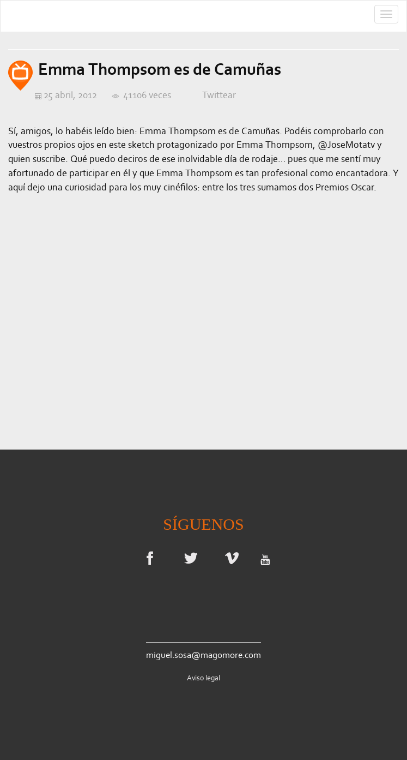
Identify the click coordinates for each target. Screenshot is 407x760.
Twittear (219, 95)
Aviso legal (203, 678)
